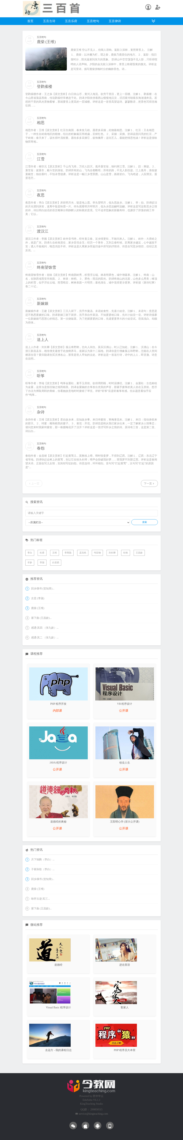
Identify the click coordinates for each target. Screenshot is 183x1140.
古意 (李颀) (37, 598)
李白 (29, 552)
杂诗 (41, 412)
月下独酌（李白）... (43, 859)
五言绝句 (93, 21)
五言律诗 (115, 21)
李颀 (42, 562)
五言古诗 (49, 21)
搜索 (144, 522)
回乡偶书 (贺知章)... (42, 588)
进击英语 (124, 964)
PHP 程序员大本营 (125, 1050)
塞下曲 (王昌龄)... (41, 618)
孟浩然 (82, 552)
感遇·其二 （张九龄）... (45, 637)
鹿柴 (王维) (46, 42)
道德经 (58, 964)
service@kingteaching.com (93, 1113)
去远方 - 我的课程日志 (58, 1050)
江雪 (41, 159)
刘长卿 (112, 552)
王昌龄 (139, 552)
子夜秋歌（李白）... (43, 869)
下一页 (149, 483)
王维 (54, 552)
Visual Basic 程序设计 (58, 1007)
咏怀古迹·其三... (40, 898)
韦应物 (97, 552)
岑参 (29, 562)
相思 (41, 122)
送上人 (42, 339)
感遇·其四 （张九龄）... (45, 627)
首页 (30, 21)
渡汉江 (42, 231)
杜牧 (125, 552)
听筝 (41, 376)
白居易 (55, 562)
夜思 (41, 195)
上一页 (33, 483)
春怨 (41, 448)
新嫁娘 (42, 303)
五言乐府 (71, 21)
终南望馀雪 (46, 267)
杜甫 (42, 552)
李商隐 (68, 552)
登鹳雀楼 (44, 86)
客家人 (125, 1007)
